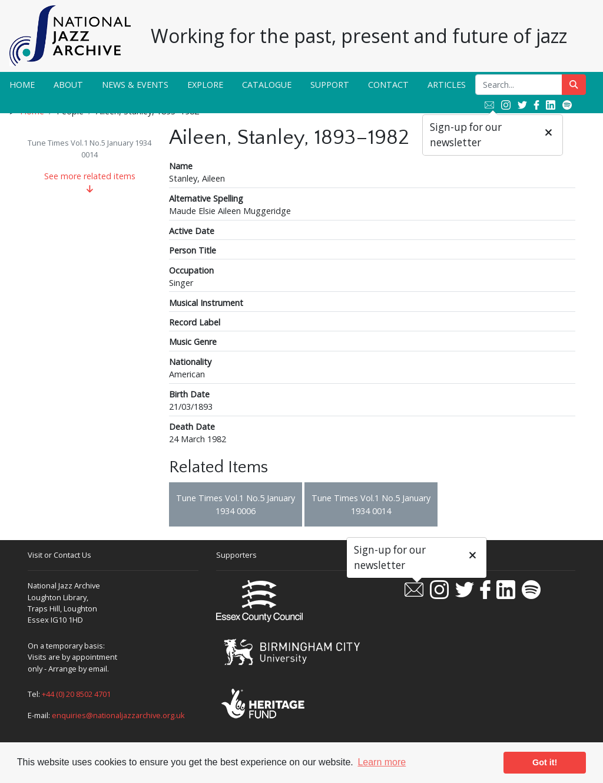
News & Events (135, 84)
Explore (205, 84)
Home (22, 84)
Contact (388, 84)
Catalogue (266, 84)
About (68, 84)
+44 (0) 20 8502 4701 (76, 694)
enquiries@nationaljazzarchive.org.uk (118, 715)
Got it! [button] (544, 762)
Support (329, 84)
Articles (447, 84)
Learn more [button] (381, 762)
